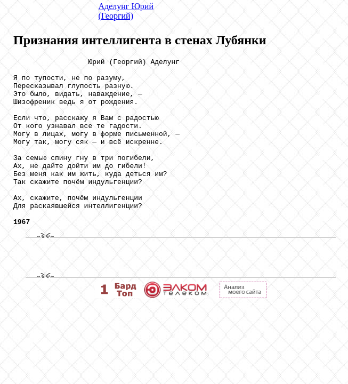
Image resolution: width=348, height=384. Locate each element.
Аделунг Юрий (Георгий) (126, 11)
